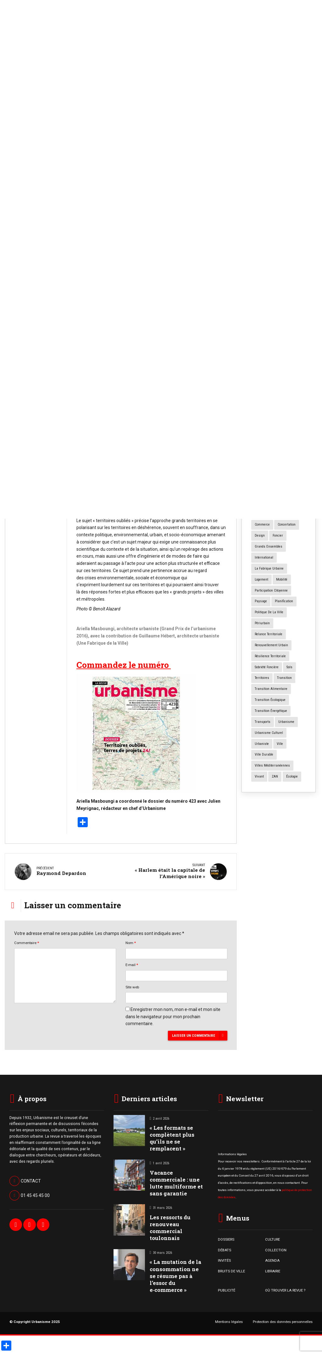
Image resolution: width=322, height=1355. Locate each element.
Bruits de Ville (28, 247)
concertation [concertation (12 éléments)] (287, 524)
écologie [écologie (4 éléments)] (292, 776)
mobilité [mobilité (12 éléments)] (281, 579)
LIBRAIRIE (272, 1269)
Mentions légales (229, 1320)
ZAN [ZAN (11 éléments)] (275, 776)
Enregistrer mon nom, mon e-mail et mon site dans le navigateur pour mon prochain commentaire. (172, 1014)
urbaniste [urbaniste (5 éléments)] (262, 744)
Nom (130, 941)
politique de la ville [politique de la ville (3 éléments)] (269, 612)
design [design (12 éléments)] (260, 535)
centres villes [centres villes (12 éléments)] (265, 503)
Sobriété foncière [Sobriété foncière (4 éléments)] (267, 667)
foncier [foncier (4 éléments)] (278, 535)
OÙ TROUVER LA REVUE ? (285, 1288)
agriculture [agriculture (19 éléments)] (263, 448)
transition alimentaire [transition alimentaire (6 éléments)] (271, 689)
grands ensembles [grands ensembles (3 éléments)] (268, 546)
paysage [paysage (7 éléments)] (261, 601)
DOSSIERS (226, 1237)
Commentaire (26, 941)
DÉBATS (224, 1248)
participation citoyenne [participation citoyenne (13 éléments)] (271, 590)
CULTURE (272, 1237)
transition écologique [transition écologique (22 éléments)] (270, 700)
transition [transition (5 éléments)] (284, 678)
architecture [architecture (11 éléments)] (284, 459)
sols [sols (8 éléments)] (289, 667)
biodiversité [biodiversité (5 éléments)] (263, 481)
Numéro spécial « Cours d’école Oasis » (276, 329)
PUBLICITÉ (226, 1288)
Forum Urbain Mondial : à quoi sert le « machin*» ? (276, 291)
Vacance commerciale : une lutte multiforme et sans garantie (176, 1181)
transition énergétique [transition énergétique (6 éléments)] (271, 711)
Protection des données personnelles (283, 1320)
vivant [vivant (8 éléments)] (259, 776)
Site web (132, 985)
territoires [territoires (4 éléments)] (262, 678)
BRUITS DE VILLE (231, 1269)
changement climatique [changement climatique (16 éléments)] (272, 514)
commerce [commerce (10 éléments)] (262, 524)
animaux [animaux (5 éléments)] (261, 459)
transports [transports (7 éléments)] (262, 722)
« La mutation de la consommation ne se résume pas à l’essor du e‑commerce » (175, 1273)
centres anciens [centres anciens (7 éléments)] (267, 492)
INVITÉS (224, 1258)
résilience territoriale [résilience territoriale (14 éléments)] (270, 656)
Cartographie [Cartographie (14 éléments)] (288, 481)
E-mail (131, 963)
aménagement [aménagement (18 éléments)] (289, 448)
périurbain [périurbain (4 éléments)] (262, 623)
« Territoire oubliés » (199, 305)
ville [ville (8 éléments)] (280, 744)
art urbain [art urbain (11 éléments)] (274, 470)
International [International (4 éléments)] (264, 557)
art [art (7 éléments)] (257, 470)
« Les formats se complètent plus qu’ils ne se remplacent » (34, 279)
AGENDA (272, 1258)
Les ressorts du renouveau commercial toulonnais (170, 1225)
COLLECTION (275, 1248)
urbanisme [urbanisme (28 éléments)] (286, 722)
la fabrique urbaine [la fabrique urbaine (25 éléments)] (269, 568)
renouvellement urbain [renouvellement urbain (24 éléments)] (271, 645)
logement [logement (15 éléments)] (261, 579)
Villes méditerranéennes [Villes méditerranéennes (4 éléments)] (272, 765)
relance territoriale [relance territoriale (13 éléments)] (268, 634)
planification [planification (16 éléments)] (284, 601)
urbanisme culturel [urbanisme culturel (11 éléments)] (269, 733)
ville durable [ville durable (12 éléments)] (264, 754)
